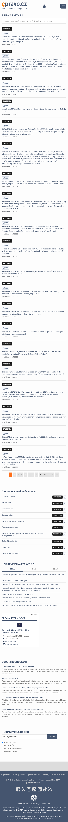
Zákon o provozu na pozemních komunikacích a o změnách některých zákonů (23, 535)
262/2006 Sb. (57, 503)
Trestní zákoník (7, 509)
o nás (15, 775)
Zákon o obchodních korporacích (13, 521)
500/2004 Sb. (57, 548)
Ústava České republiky (10, 527)
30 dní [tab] (55, 569)
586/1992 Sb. (57, 554)
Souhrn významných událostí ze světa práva (17, 594)
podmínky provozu (34, 775)
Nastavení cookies (34, 783)
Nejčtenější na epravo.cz (18, 564)
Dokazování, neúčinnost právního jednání (16, 601)
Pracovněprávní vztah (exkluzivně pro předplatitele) (22, 709)
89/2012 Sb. (58, 497)
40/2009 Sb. (58, 509)
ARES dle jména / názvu (12, 748)
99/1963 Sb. (58, 541)
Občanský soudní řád (9, 541)
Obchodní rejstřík (9, 742)
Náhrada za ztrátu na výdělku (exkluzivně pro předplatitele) (25, 688)
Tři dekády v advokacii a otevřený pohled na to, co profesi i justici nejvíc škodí (29, 605)
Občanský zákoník (8, 496)
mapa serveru (5, 775)
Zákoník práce (7, 503)
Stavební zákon (7, 515)
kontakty (46, 775)
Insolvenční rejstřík (10, 751)
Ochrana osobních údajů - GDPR (49, 780)
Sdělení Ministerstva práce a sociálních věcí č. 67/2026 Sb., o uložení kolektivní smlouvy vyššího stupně (33, 438)
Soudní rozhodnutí (14, 662)
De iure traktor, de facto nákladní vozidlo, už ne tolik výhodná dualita (26, 598)
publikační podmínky (58, 775)
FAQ (9, 780)
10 (44, 474)
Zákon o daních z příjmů (10, 553)
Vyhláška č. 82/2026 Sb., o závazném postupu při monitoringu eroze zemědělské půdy (34, 110)
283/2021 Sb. (57, 515)
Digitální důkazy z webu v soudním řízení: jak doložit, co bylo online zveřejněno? (30, 584)
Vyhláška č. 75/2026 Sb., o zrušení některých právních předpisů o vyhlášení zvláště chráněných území (32, 272)
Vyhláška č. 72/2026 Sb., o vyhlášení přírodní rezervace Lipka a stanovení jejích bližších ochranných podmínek (33, 332)
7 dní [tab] (34, 569)
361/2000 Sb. (57, 534)
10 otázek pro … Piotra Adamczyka (14, 581)
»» (57, 474)
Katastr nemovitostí (10, 678)
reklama (22, 775)
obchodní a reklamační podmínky (25, 780)
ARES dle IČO (8, 745)
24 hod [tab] (12, 569)
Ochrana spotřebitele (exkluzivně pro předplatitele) (22, 697)
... (49, 474)
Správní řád (6, 547)
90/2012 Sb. (58, 522)
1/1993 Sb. (57, 528)
